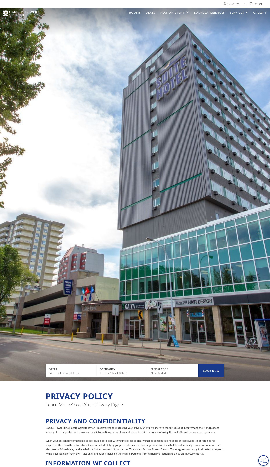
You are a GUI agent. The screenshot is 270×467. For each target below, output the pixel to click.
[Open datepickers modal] (71, 370)
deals (150, 12)
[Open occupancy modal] (121, 370)
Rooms (135, 12)
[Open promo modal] (172, 370)
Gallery (260, 12)
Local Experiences (209, 12)
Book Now (211, 370)
